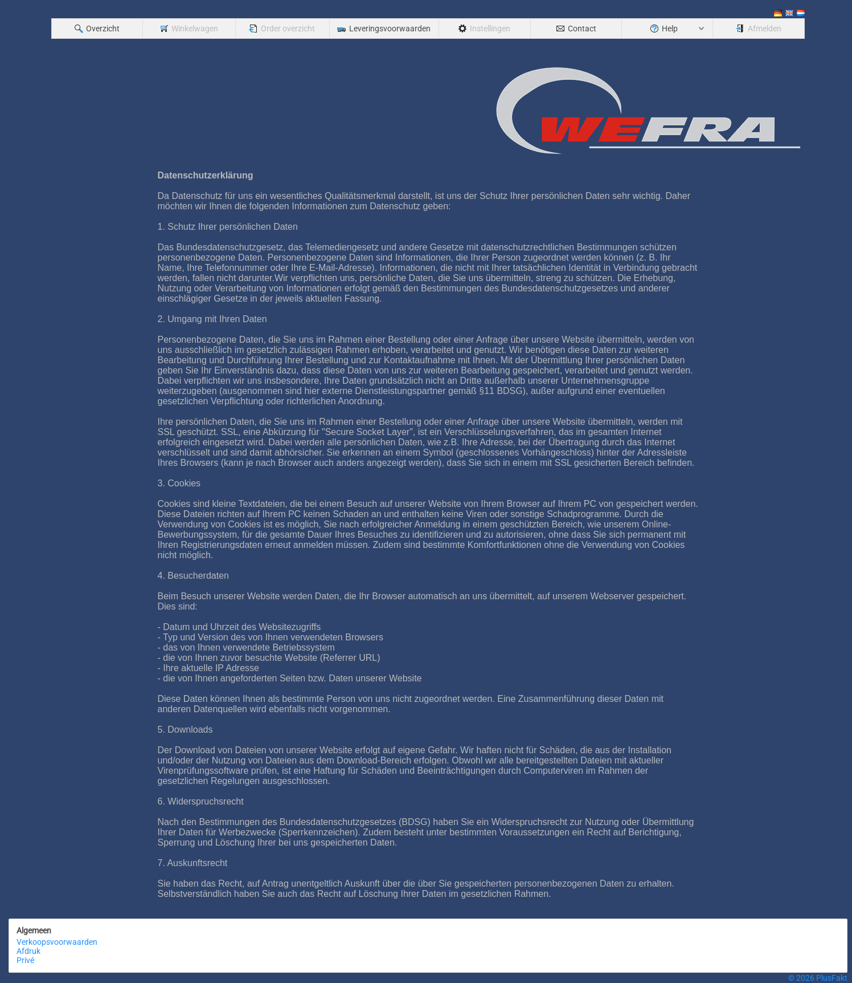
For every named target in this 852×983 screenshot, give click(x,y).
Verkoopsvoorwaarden (57, 942)
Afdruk (28, 951)
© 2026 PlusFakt (817, 977)
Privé (25, 960)
